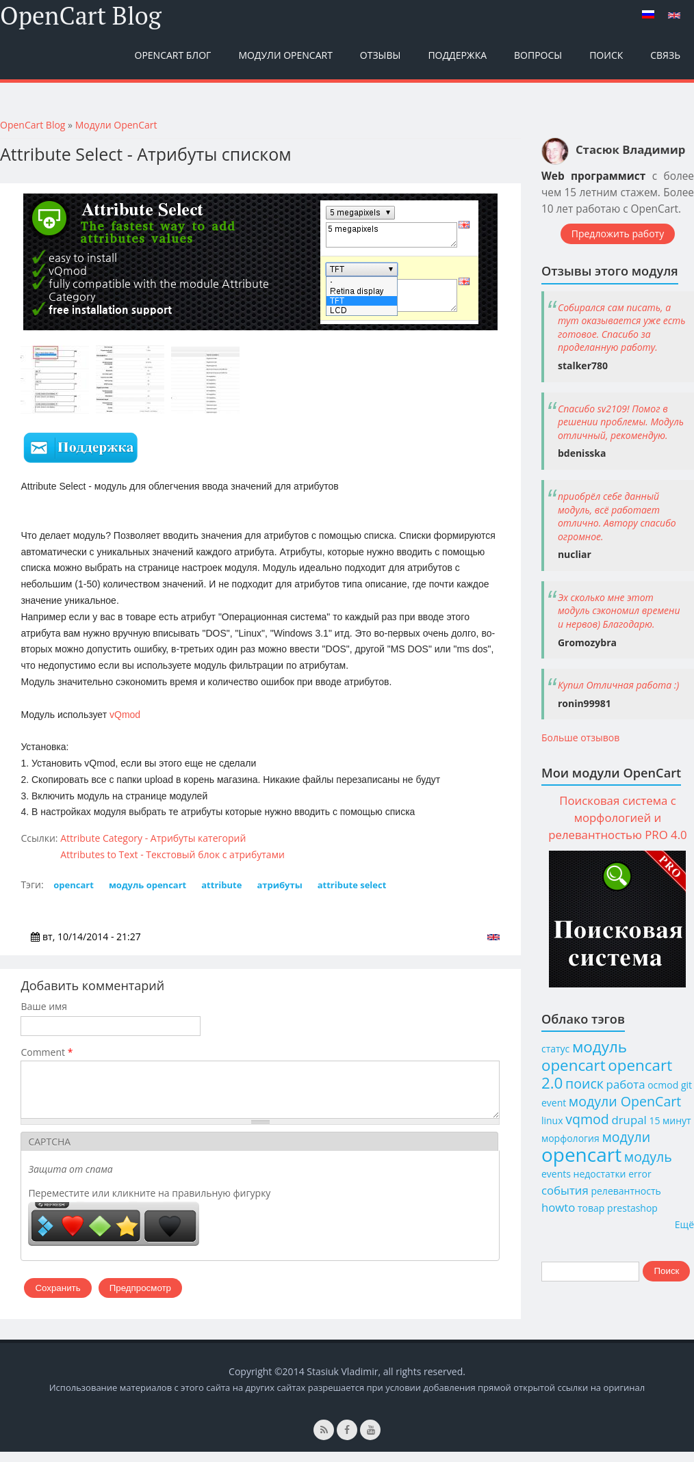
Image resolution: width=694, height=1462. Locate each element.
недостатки (600, 1173)
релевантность (625, 1190)
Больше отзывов (580, 737)
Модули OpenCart (285, 55)
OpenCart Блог (173, 55)
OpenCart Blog (81, 16)
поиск (584, 1083)
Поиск (606, 55)
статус (555, 1048)
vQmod (125, 714)
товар (591, 1207)
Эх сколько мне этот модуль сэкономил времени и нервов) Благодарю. (619, 610)
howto (558, 1207)
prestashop (632, 1207)
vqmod (587, 1119)
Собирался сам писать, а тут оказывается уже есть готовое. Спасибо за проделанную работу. (622, 327)
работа (625, 1084)
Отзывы (380, 55)
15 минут (670, 1120)
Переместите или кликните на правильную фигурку (149, 1203)
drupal (628, 1120)
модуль (648, 1156)
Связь (665, 55)
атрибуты (279, 885)
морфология (570, 1138)
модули (626, 1137)
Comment (47, 1052)
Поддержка (457, 55)
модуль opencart (147, 885)
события (565, 1190)
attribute (221, 885)
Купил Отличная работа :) (618, 684)
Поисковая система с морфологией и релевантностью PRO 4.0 (617, 817)
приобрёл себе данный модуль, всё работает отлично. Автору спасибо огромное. (617, 516)
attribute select (352, 885)
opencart (73, 885)
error (639, 1173)
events (556, 1173)
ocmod (662, 1084)
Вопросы (538, 55)
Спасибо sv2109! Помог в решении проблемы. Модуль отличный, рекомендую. (621, 422)
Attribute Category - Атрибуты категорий (153, 838)
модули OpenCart (625, 1101)
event (553, 1102)
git (686, 1084)
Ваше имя (44, 1006)
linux (552, 1120)
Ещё (684, 1224)
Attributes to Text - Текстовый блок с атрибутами (172, 854)
